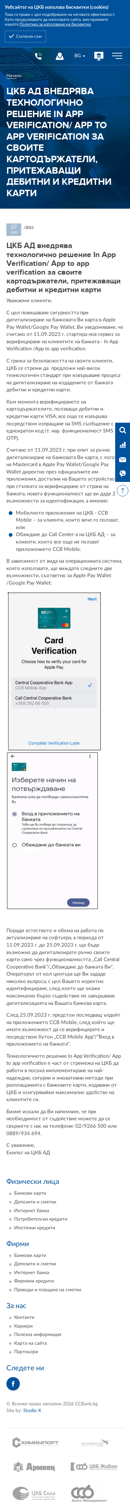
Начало (13, 75)
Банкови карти (30, 1193)
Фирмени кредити (34, 1281)
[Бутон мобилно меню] (117, 56)
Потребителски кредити (40, 1219)
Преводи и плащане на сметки (47, 1290)
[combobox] (79, 56)
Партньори (26, 1351)
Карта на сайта (30, 1343)
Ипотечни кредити (34, 1228)
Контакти (24, 1317)
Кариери (23, 1326)
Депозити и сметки (35, 1202)
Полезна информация (37, 1334)
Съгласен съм (28, 36)
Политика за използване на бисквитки (55, 24)
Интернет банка (31, 1210)
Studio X (32, 1410)
